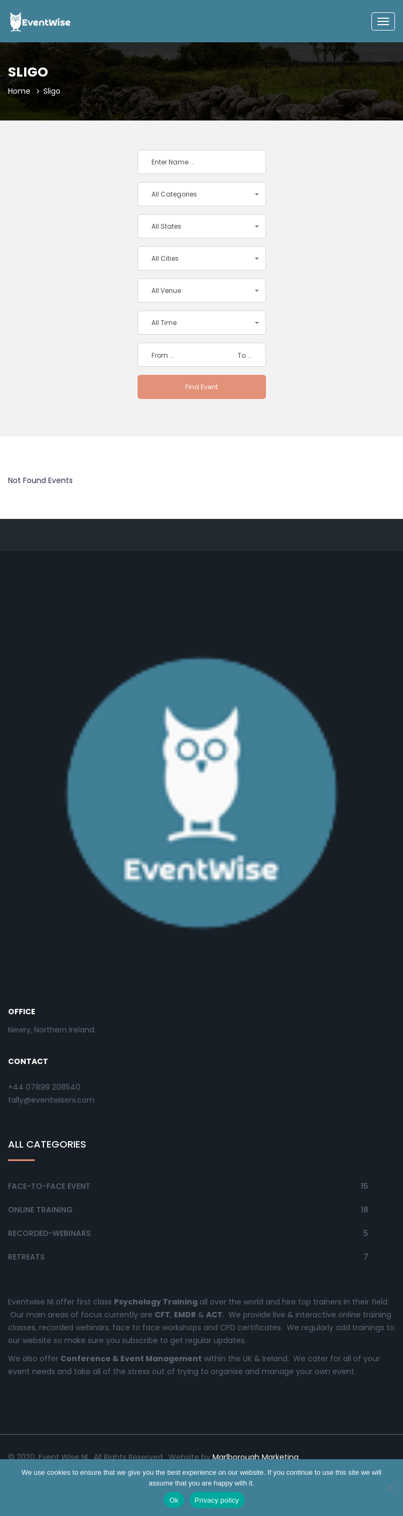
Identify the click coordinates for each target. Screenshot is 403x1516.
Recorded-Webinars (49, 1233)
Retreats (26, 1256)
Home (19, 91)
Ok (173, 1500)
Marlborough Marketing (256, 1457)
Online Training (40, 1209)
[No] (389, 1487)
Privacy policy (217, 1500)
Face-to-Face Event (49, 1186)
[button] (202, 194)
